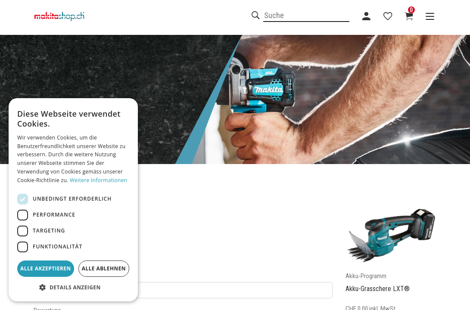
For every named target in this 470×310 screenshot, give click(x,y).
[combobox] (306, 16)
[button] (73, 287)
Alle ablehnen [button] (104, 268)
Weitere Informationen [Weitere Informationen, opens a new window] (99, 180)
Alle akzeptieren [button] (45, 268)
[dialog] (73, 199)
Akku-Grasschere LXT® (377, 289)
